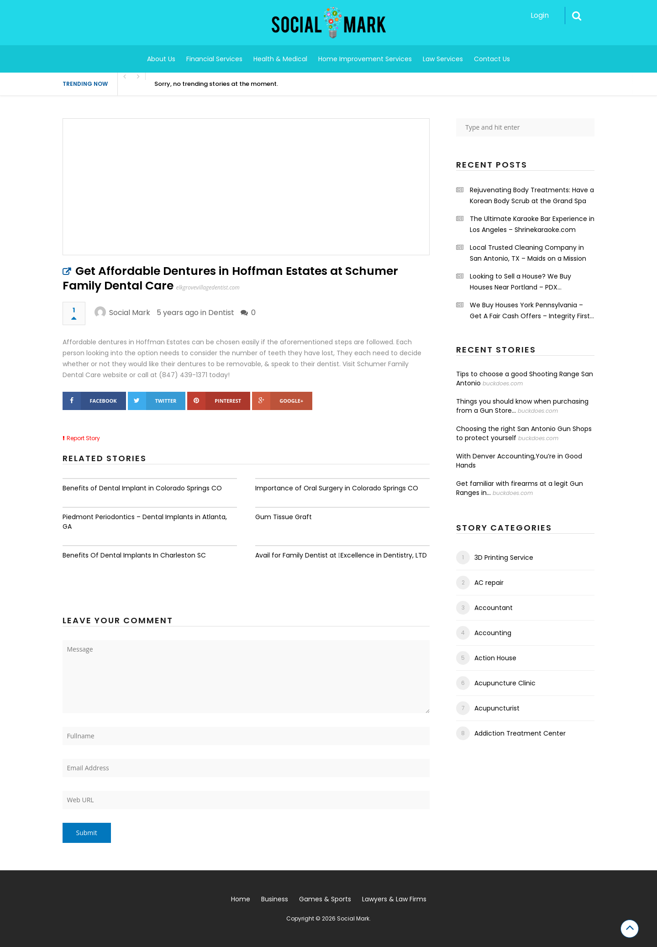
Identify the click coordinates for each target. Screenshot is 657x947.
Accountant (493, 607)
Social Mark (129, 312)
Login (540, 15)
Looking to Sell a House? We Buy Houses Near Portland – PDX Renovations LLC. (520, 282)
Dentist (221, 312)
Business (274, 899)
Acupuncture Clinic (505, 683)
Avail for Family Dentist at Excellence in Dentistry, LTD (341, 555)
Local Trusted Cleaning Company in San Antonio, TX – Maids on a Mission (528, 253)
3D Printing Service (503, 557)
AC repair (489, 582)
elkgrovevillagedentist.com (208, 287)
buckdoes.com (503, 383)
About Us (161, 58)
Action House (495, 658)
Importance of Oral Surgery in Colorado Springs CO (336, 488)
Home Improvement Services (365, 58)
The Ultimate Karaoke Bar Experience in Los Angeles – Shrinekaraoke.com (532, 224)
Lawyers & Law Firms (394, 899)
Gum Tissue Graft (283, 516)
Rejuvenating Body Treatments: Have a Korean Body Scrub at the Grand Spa (532, 195)
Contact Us (492, 58)
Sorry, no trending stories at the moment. (216, 83)
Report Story (83, 438)
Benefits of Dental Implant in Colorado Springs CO (142, 488)
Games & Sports (325, 899)
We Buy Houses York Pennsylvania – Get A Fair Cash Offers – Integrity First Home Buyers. (530, 310)
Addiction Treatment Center (520, 733)
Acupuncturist (497, 708)
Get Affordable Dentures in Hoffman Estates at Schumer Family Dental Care (230, 278)
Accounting (492, 632)
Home (240, 899)
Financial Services (214, 58)
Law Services (443, 58)
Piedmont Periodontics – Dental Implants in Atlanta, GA (145, 521)
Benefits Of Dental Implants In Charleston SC (134, 555)
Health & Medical (280, 58)
